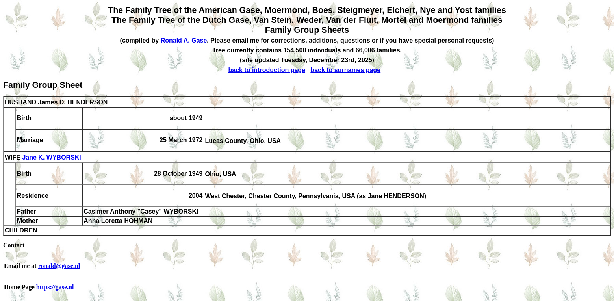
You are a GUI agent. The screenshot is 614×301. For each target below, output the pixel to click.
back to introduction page (266, 70)
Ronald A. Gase (184, 40)
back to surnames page (345, 70)
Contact (13, 245)
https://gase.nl (55, 287)
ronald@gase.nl (59, 265)
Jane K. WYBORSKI (51, 157)
